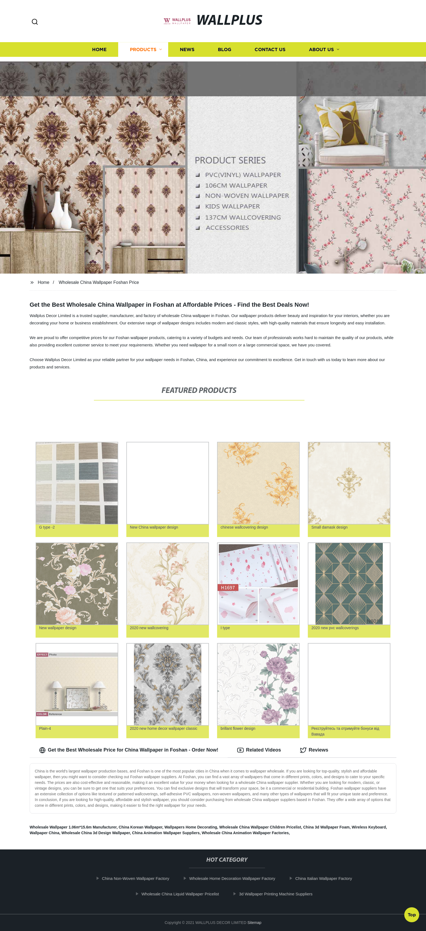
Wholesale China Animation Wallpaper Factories (245, 833)
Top (412, 916)
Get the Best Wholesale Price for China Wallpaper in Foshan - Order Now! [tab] (128, 750)
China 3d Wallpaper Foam (326, 827)
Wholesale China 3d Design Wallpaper (95, 833)
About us (321, 47)
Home (99, 47)
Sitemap (254, 922)
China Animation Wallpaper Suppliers (166, 833)
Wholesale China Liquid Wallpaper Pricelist (186, 894)
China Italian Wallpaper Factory (329, 878)
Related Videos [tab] (259, 750)
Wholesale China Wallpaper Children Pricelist (260, 827)
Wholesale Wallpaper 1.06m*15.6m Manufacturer (73, 827)
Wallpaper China (44, 833)
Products (143, 47)
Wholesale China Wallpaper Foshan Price (99, 282)
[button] (35, 22)
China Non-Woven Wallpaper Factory (141, 878)
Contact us (270, 47)
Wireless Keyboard (369, 827)
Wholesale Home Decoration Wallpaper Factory (238, 878)
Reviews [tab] (314, 750)
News (187, 47)
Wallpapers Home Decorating (190, 827)
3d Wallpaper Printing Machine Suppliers (281, 894)
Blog (224, 47)
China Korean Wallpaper (140, 827)
